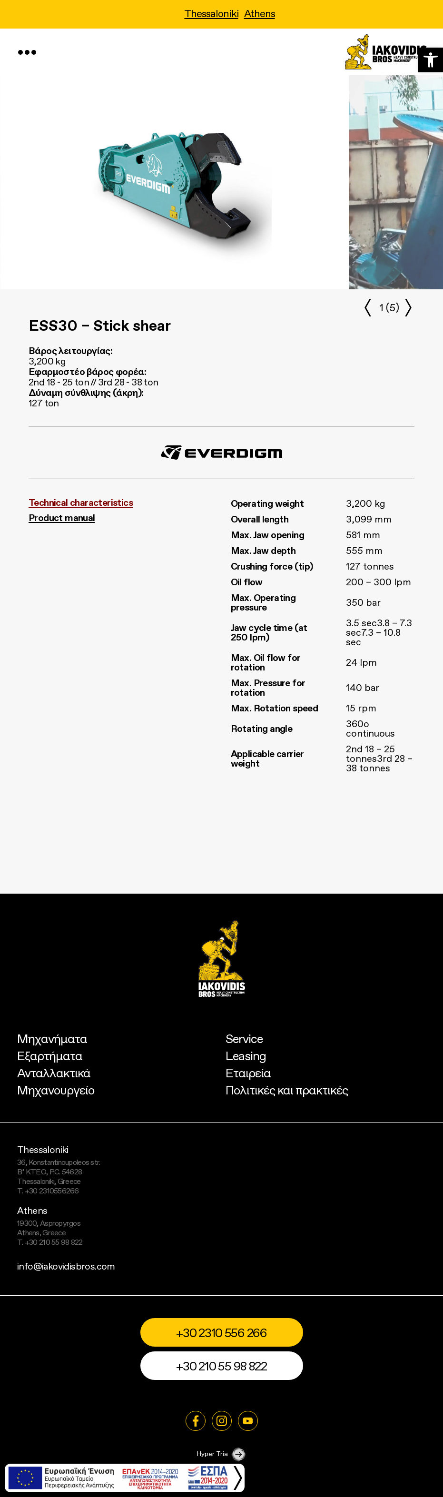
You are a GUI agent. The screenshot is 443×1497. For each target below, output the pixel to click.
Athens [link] (259, 14)
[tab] (121, 503)
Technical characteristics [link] (81, 503)
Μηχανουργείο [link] (55, 1091)
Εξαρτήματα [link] (49, 1056)
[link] (430, 60)
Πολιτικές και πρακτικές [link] (287, 1091)
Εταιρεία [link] (248, 1073)
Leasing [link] (246, 1056)
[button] (408, 307)
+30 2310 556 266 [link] (221, 1333)
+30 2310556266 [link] (52, 1191)
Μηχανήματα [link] (52, 1039)
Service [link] (244, 1039)
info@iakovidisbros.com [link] (66, 1267)
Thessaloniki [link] (211, 14)
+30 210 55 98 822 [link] (54, 1243)
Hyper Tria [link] (221, 1454)
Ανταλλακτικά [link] (53, 1073)
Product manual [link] (62, 518)
